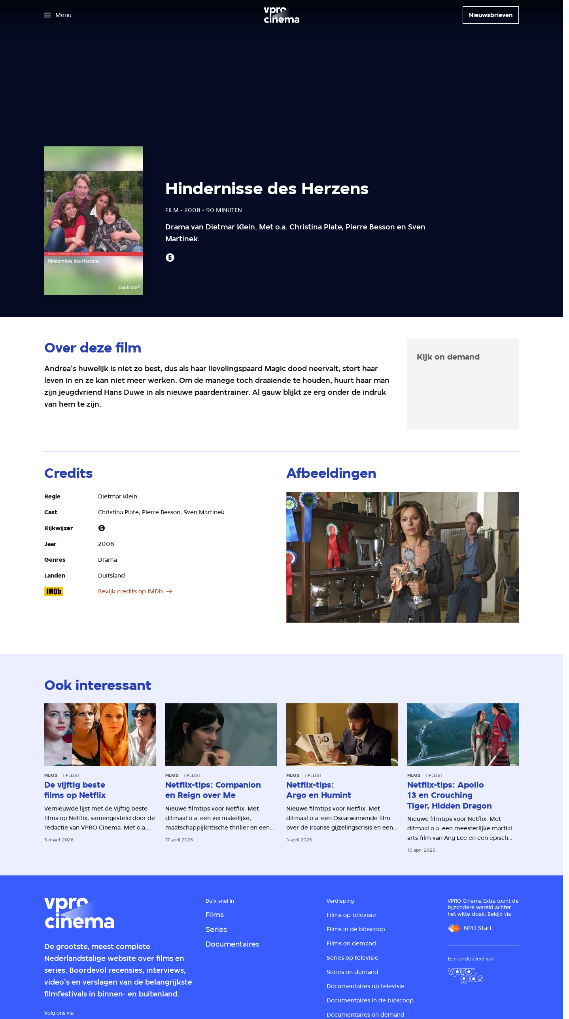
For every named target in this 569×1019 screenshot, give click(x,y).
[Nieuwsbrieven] (491, 15)
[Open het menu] (58, 15)
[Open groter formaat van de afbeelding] (402, 557)
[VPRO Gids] (465, 976)
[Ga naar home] (281, 15)
